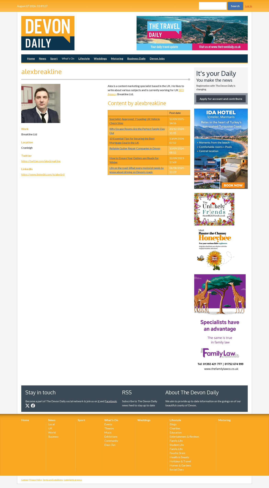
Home (31, 58)
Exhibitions (111, 436)
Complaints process (73, 479)
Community (111, 440)
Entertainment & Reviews (184, 436)
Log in (248, 6)
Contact (24, 479)
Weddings (100, 58)
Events (108, 424)
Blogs (173, 424)
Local (51, 424)
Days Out (109, 444)
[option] (192, 33)
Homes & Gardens (180, 465)
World (52, 432)
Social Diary (177, 469)
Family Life (176, 440)
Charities (175, 428)
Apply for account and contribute (221, 98)
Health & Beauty (179, 457)
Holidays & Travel (180, 461)
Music (108, 432)
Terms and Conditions (53, 479)
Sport (54, 58)
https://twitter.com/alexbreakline (41, 161)
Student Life (177, 444)
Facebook (111, 401)
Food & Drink (177, 453)
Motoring (117, 58)
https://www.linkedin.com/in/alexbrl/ (43, 174)
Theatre (109, 428)
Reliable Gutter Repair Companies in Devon (134, 148)
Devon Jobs (157, 58)
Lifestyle (84, 58)
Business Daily (136, 58)
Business (53, 436)
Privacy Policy (35, 479)
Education (176, 432)
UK (50, 428)
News (42, 58)
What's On (68, 58)
